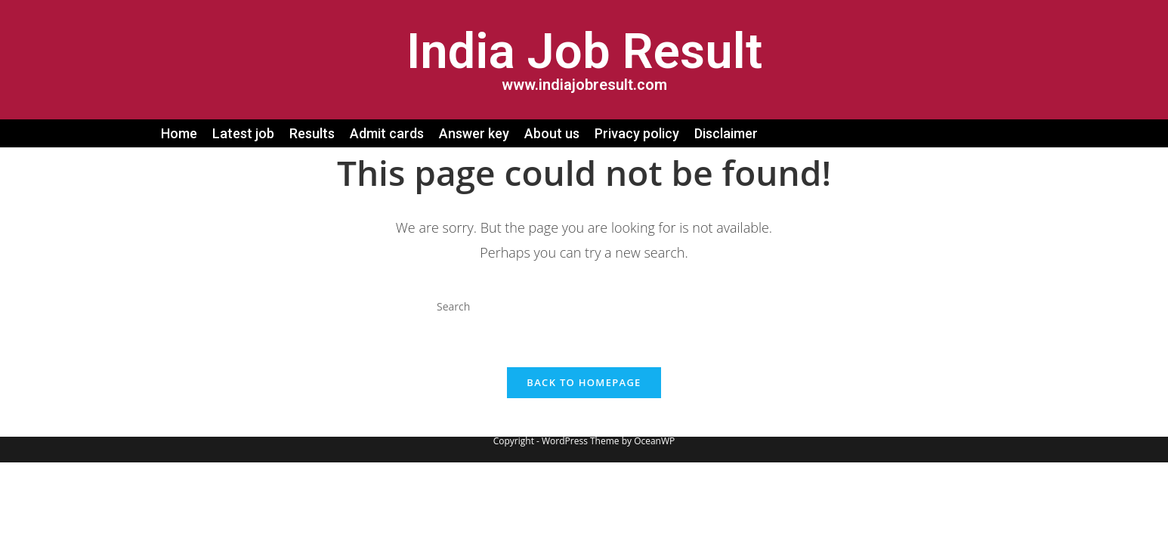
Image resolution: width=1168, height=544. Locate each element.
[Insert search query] (584, 306)
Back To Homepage (584, 382)
